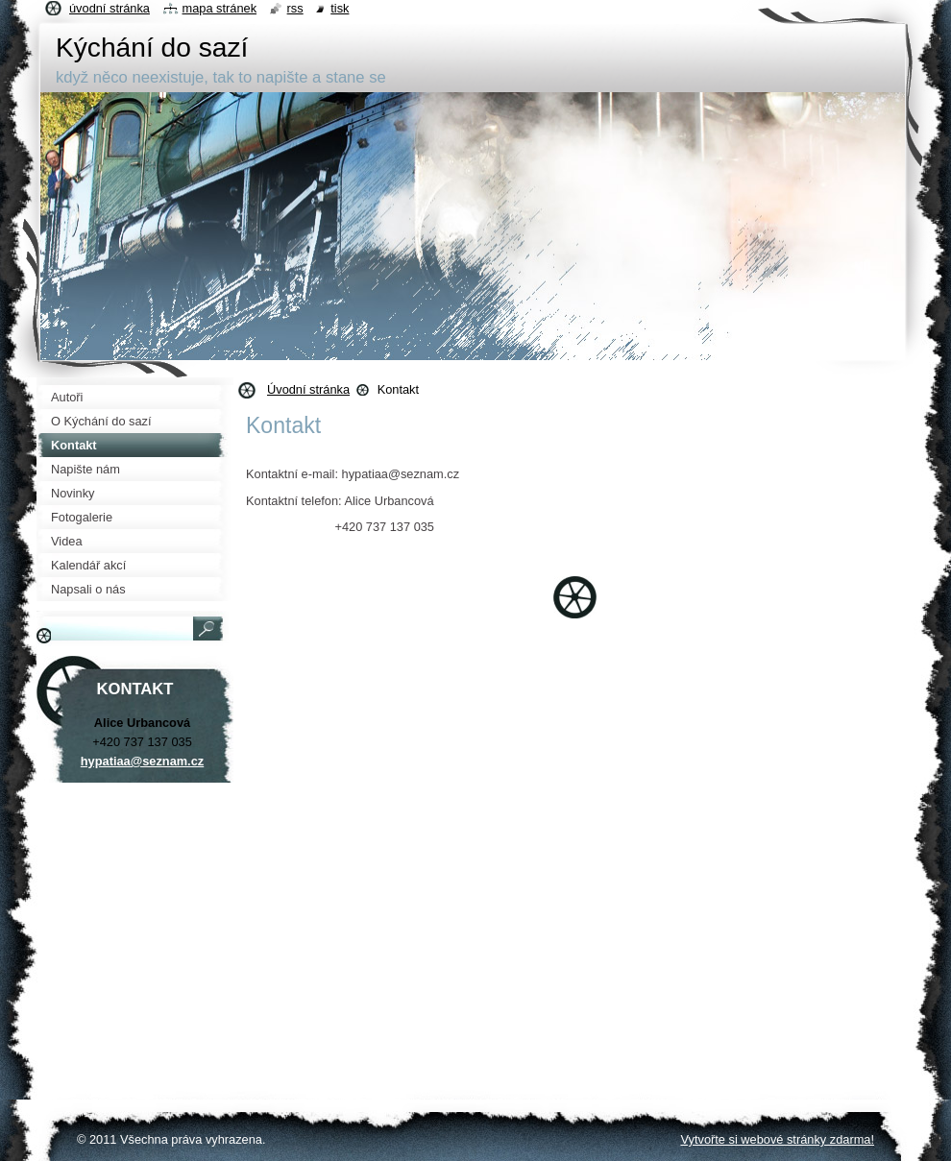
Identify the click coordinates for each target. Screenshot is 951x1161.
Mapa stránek (220, 8)
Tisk (339, 8)
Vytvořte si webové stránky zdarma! (777, 1139)
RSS (295, 8)
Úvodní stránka (308, 389)
